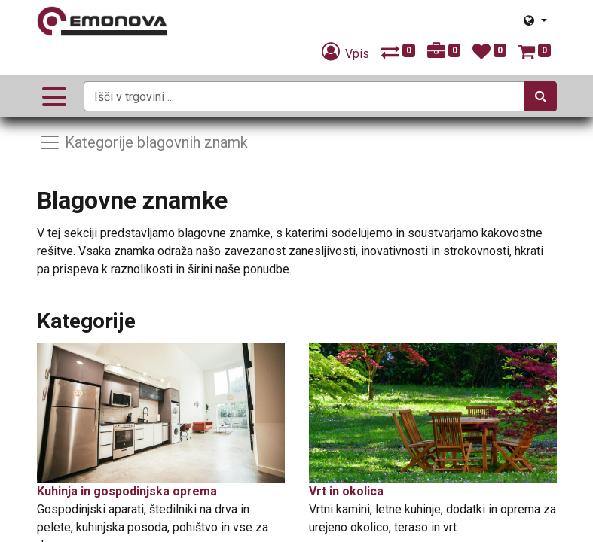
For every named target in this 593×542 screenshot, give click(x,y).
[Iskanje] (540, 96)
